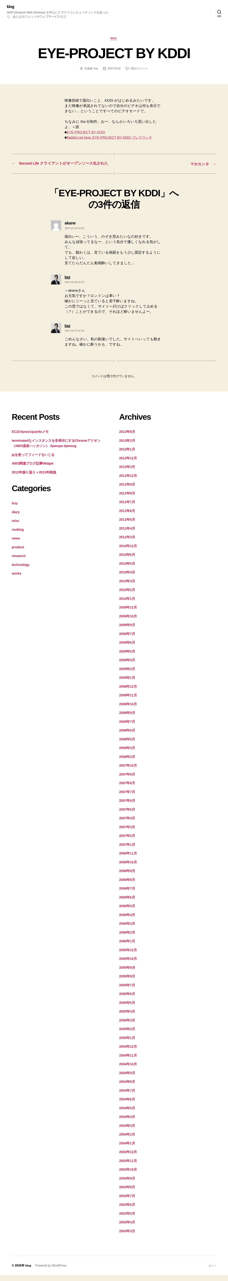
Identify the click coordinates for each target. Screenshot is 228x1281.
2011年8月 (127, 499)
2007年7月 (127, 798)
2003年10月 (128, 1175)
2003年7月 (127, 1202)
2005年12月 (128, 956)
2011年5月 (127, 525)
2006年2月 (127, 938)
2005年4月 (127, 1017)
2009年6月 (127, 648)
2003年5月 (127, 1219)
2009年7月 (127, 639)
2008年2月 (127, 762)
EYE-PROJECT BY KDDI (87, 133)
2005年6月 (127, 999)
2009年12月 (128, 613)
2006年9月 (127, 877)
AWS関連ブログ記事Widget (34, 469)
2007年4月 (127, 824)
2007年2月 (127, 841)
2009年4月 (127, 666)
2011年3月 (127, 543)
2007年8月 (127, 789)
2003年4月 (127, 1228)
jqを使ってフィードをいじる (35, 460)
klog (10, 7)
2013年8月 (127, 437)
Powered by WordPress (51, 1271)
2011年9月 (127, 490)
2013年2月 (127, 446)
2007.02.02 (114, 69)
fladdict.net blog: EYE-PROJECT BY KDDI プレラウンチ (112, 138)
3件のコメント (139, 69)
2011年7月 (127, 508)
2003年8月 (127, 1193)
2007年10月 (128, 771)
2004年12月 (128, 1052)
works (17, 579)
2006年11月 (128, 859)
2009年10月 (128, 622)
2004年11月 (128, 1061)
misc (114, 38)
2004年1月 (127, 1149)
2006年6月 (127, 903)
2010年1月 (127, 604)
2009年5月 (127, 657)
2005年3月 (127, 1026)
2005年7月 (127, 991)
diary (16, 518)
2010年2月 (127, 595)
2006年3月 (127, 929)
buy (15, 509)
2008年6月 (127, 736)
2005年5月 (127, 1008)
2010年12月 (128, 552)
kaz (96, 69)
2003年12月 (128, 1158)
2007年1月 (127, 850)
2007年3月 (127, 833)
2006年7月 (127, 894)
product (18, 553)
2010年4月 (127, 578)
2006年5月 (127, 912)
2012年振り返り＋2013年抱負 (35, 478)
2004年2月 (127, 1140)
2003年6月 (127, 1210)
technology (21, 570)
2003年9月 (127, 1184)
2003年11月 (128, 1166)
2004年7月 (127, 1096)
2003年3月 (127, 1237)
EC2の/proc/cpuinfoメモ (31, 437)
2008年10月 (128, 710)
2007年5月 (127, 815)
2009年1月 (127, 683)
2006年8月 (127, 885)
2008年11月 (128, 701)
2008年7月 (127, 727)
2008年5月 (127, 745)
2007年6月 (127, 806)
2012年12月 (128, 464)
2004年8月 (127, 1087)
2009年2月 (127, 675)
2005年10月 (128, 964)
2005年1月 (127, 1043)
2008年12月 (128, 692)
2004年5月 (127, 1114)
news (16, 544)
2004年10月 (128, 1070)
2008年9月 (127, 718)
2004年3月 (127, 1131)
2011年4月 (127, 534)
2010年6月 (127, 560)
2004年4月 (127, 1122)
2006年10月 (128, 868)
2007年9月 (127, 780)
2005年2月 (127, 1035)
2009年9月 (127, 631)
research (19, 561)
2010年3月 (127, 587)
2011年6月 (127, 516)
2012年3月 (127, 472)
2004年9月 (127, 1079)
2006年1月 (127, 947)
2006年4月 (127, 921)
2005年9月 (127, 973)
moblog (18, 535)
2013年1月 (127, 455)
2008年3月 (127, 754)
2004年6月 (127, 1105)
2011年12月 (128, 481)
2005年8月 (127, 982)
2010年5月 (127, 569)
